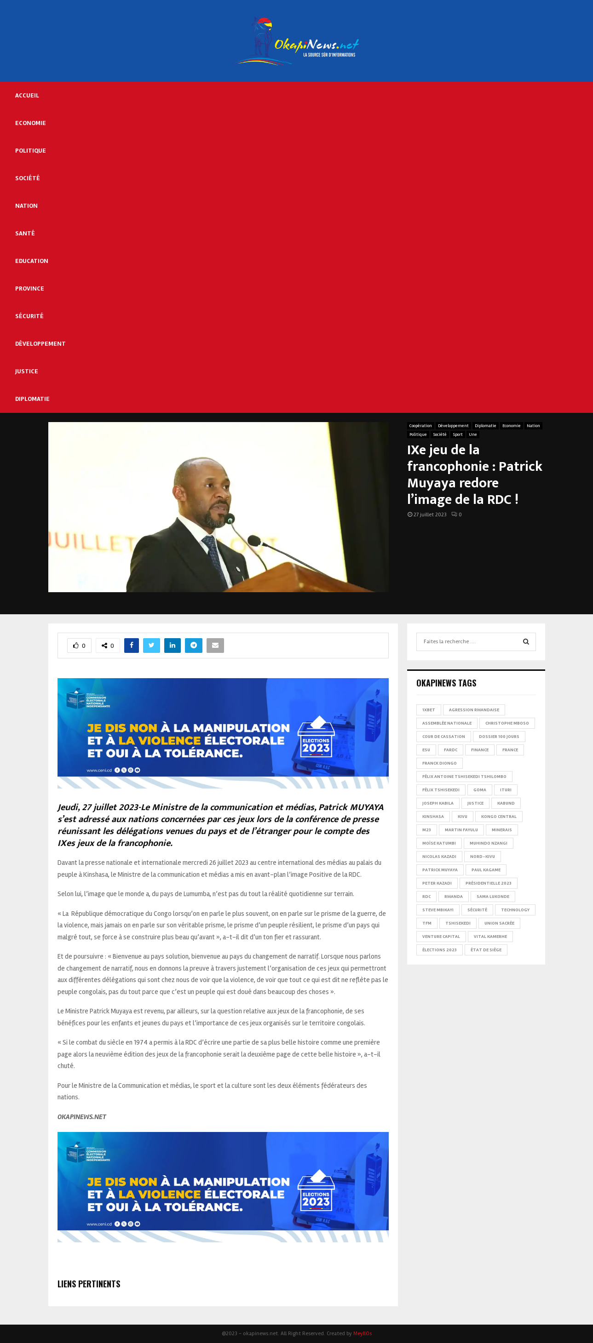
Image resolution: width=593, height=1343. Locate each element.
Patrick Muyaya (440, 870)
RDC (426, 896)
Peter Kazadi (437, 883)
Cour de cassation (443, 736)
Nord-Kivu (482, 856)
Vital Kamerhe (490, 936)
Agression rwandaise (474, 710)
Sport (458, 434)
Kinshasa (433, 816)
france (510, 750)
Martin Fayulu (461, 830)
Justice (26, 371)
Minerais (502, 830)
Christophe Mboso (507, 723)
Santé (25, 233)
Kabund (506, 803)
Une (473, 434)
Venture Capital (441, 936)
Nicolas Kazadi (439, 856)
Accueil (27, 95)
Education (31, 261)
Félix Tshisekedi (441, 790)
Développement (40, 344)
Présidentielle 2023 (489, 883)
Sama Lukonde (493, 896)
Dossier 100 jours (499, 736)
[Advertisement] (330, 150)
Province (29, 288)
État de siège (486, 950)
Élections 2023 (439, 950)
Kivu (462, 816)
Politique (30, 150)
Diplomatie (32, 399)
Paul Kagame (486, 870)
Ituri (506, 790)
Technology (515, 910)
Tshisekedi (458, 923)
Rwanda (453, 896)
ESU (426, 750)
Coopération (420, 426)
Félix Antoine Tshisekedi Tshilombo (464, 776)
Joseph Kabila (438, 803)
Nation (26, 206)
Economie (30, 123)
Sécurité (29, 316)
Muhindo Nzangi (488, 843)
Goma (479, 790)
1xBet (428, 710)
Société (27, 178)
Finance (480, 750)
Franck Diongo (439, 763)
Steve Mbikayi (438, 910)
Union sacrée (499, 923)
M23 (426, 830)
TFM (427, 923)
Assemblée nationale (447, 723)
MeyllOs (362, 1333)
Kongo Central (499, 816)
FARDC (450, 750)
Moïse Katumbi (439, 843)
